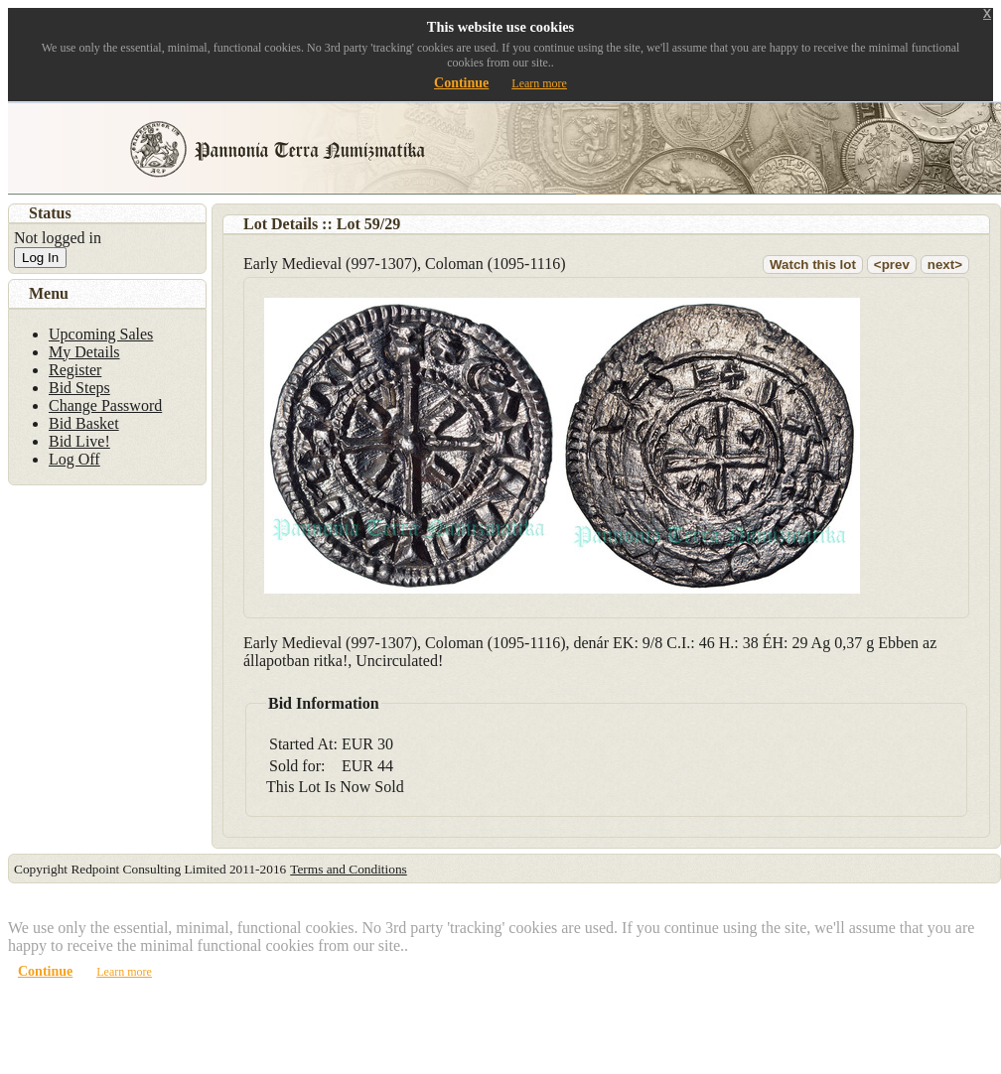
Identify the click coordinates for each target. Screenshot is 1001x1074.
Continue (461, 82)
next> (945, 264)
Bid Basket (84, 423)
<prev (892, 264)
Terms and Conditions (348, 869)
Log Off (74, 459)
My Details (84, 351)
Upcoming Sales (101, 334)
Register (75, 369)
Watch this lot (813, 264)
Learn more (539, 83)
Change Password (105, 405)
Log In (40, 257)
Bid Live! (79, 441)
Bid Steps (79, 387)
